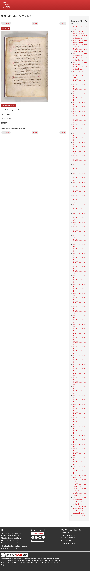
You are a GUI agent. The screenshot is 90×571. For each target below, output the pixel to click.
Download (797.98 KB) (8, 105)
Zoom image (5, 28)
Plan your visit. (24, 12)
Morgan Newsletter (37, 533)
